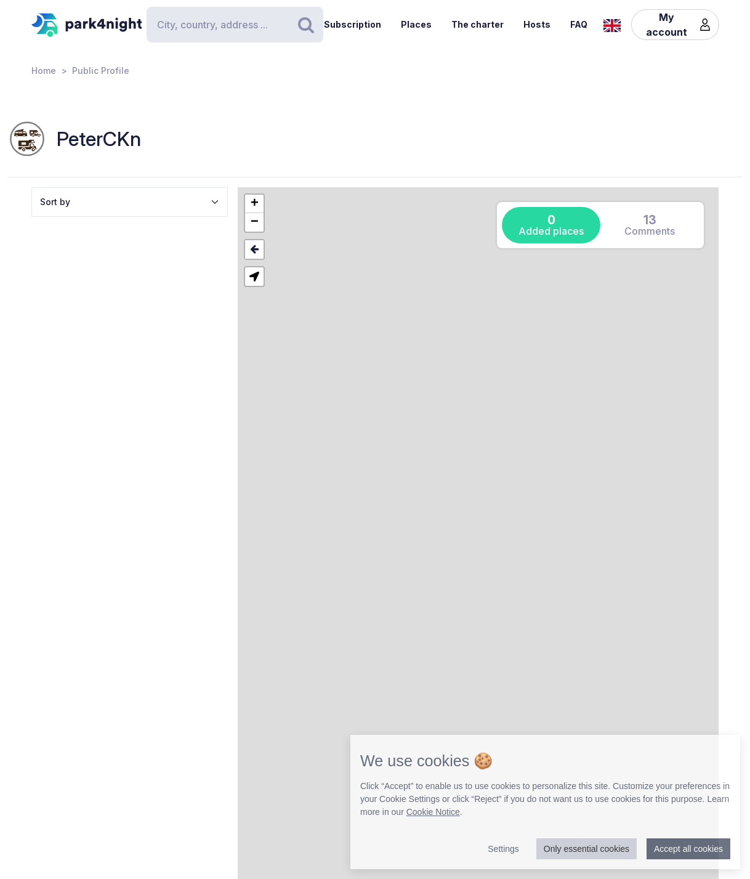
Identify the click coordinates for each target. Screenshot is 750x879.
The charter (477, 24)
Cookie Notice (433, 812)
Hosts (536, 24)
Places (416, 24)
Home (43, 70)
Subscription (352, 24)
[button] (254, 204)
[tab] (551, 225)
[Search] (235, 25)
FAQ (578, 24)
